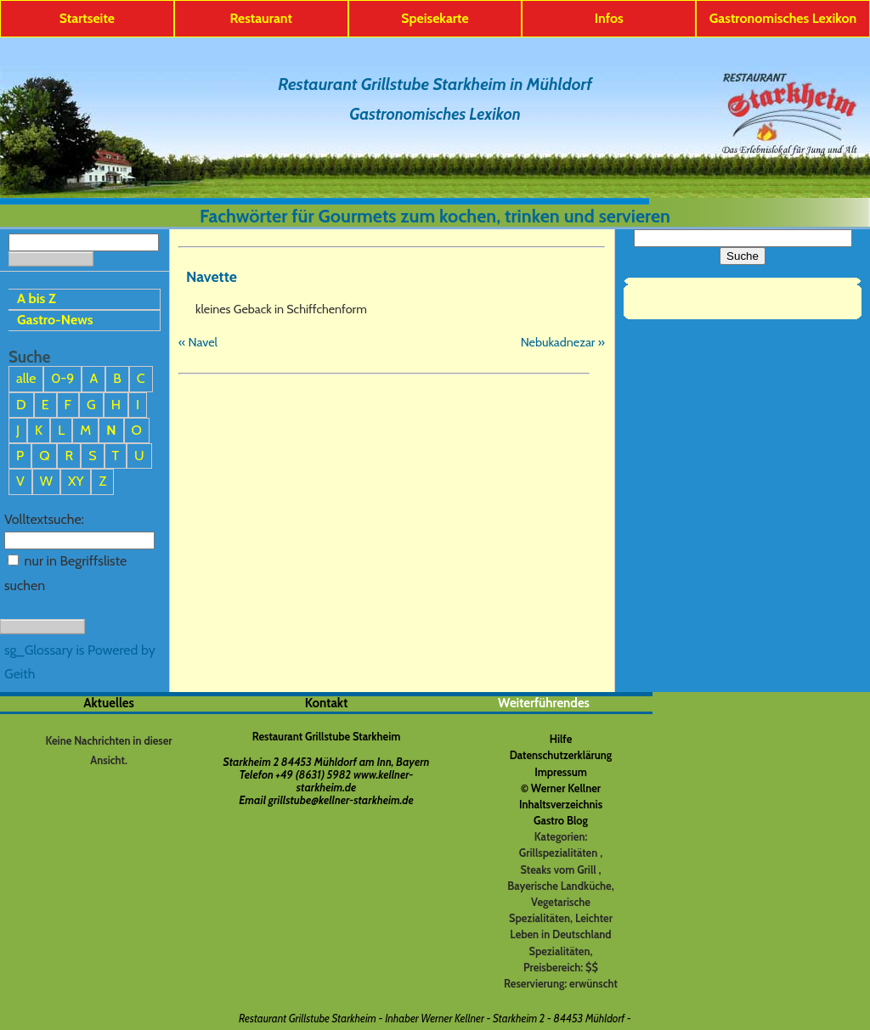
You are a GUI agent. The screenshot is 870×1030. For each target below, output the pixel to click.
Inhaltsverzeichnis (560, 804)
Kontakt (326, 703)
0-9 (62, 378)
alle (26, 378)
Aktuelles (108, 703)
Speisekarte (434, 18)
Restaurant (260, 18)
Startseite (87, 18)
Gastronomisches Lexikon (783, 18)
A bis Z (36, 298)
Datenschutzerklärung (561, 755)
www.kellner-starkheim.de (355, 781)
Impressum (560, 772)
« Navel (198, 342)
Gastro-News (55, 320)
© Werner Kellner (561, 788)
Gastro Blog (561, 820)
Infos (609, 18)
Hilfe (561, 739)
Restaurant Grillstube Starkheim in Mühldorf (435, 84)
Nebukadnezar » (563, 342)
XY (76, 481)
